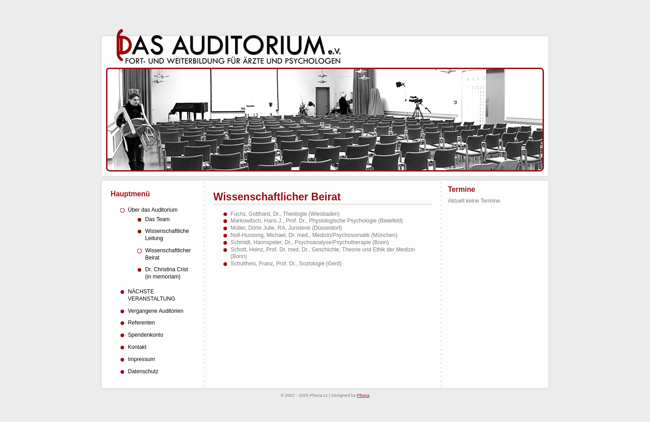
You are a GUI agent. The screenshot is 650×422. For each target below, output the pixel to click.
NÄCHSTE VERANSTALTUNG (151, 295)
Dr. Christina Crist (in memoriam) (166, 273)
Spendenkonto (145, 335)
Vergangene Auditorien (155, 311)
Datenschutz (143, 371)
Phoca (363, 395)
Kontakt (137, 347)
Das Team (157, 219)
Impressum (141, 359)
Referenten (141, 323)
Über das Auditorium (152, 210)
